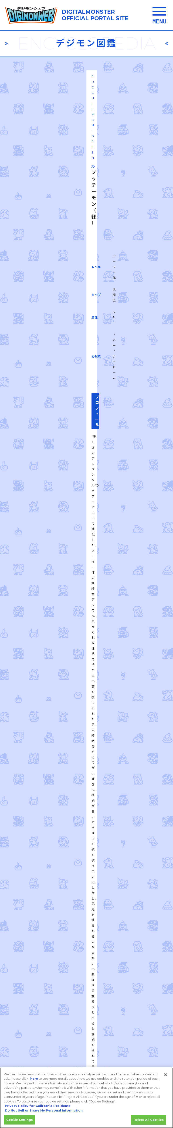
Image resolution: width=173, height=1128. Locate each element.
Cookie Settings (19, 1122)
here (34, 1081)
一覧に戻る (86, 715)
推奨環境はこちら (87, 958)
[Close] (165, 1077)
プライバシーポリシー (50, 986)
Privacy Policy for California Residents (38, 1108)
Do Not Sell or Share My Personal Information (44, 1112)
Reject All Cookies (149, 1122)
